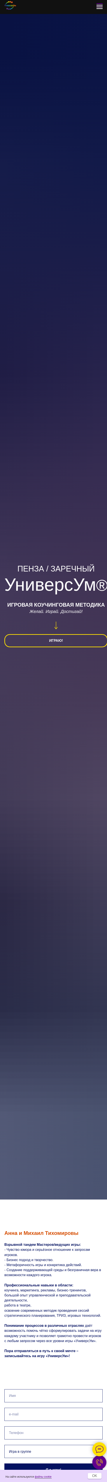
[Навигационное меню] (99, 7)
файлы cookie (43, 1476)
